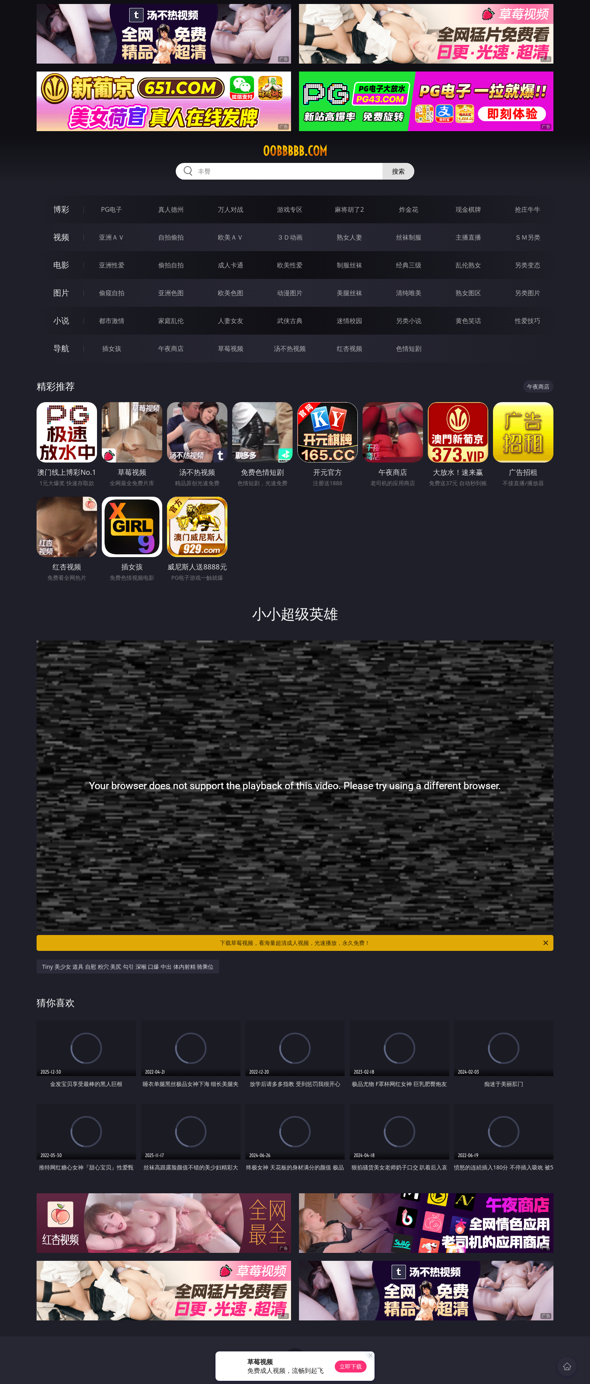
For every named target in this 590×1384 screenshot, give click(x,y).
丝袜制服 (408, 237)
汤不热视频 (290, 348)
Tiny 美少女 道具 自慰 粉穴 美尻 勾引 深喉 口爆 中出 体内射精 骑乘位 (127, 966)
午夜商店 (171, 348)
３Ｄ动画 (290, 237)
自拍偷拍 (171, 237)
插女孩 (111, 348)
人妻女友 (230, 320)
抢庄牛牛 (527, 209)
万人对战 (230, 209)
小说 (61, 320)
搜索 (398, 171)
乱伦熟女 (468, 265)
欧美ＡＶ (230, 237)
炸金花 (408, 209)
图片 (61, 292)
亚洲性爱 (111, 265)
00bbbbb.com (295, 151)
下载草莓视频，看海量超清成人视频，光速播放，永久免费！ (384, 943)
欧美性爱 (290, 265)
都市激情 (111, 320)
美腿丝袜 (349, 292)
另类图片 (527, 292)
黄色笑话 (468, 320)
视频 (61, 237)
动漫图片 (290, 292)
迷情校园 (349, 320)
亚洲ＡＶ (111, 237)
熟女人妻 (349, 237)
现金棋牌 (468, 209)
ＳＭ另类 (527, 237)
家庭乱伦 (171, 320)
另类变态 (527, 265)
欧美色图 (230, 292)
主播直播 (468, 237)
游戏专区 (290, 209)
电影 (61, 264)
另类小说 (408, 320)
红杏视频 (349, 348)
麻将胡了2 (349, 209)
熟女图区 (468, 292)
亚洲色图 (171, 292)
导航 (61, 348)
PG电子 (111, 209)
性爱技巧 (527, 320)
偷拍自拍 (171, 265)
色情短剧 (408, 348)
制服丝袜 (349, 265)
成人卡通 (230, 265)
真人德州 (171, 209)
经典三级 (408, 265)
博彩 (61, 209)
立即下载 (351, 1366)
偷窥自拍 (111, 292)
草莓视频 (230, 348)
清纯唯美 (408, 292)
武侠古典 (290, 320)
